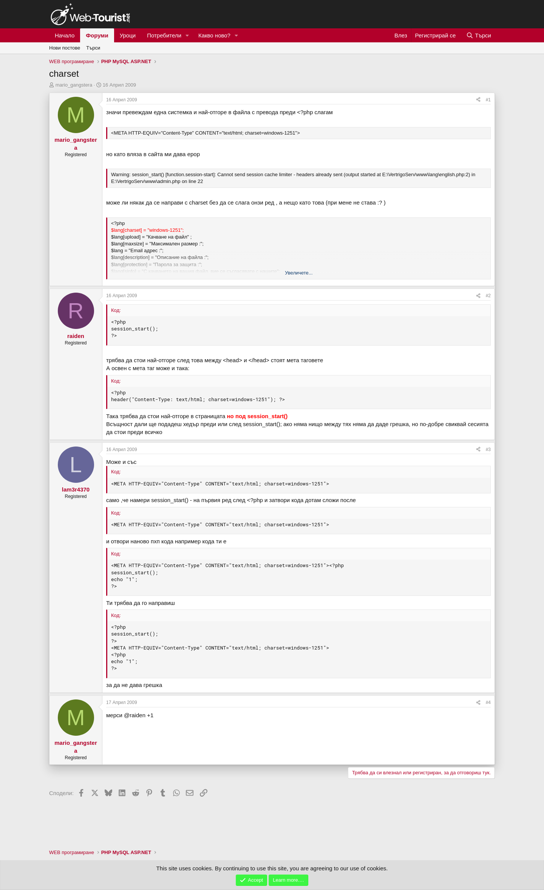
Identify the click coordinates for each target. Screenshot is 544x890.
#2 (488, 295)
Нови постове (64, 48)
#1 (488, 99)
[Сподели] (478, 100)
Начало (64, 35)
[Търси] (478, 35)
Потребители (164, 35)
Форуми (97, 35)
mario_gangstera (74, 85)
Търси (93, 48)
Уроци (128, 35)
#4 (488, 702)
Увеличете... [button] (298, 273)
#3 (488, 449)
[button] (187, 35)
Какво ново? (214, 35)
